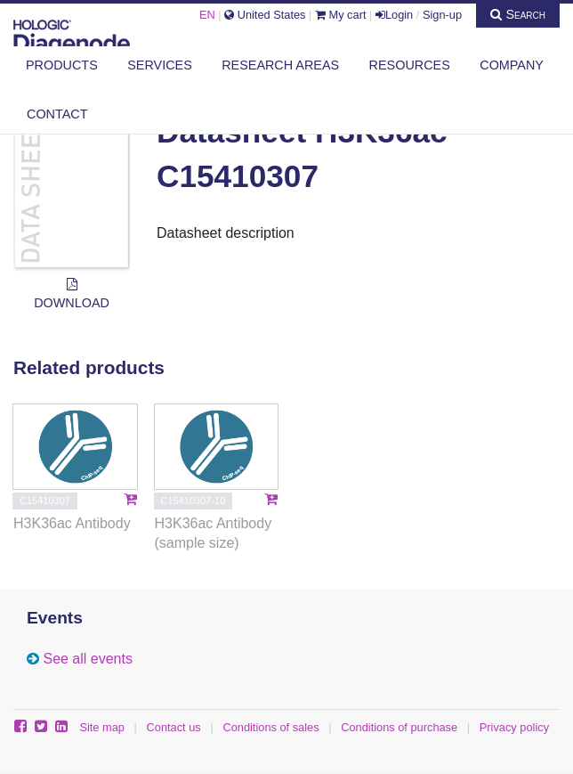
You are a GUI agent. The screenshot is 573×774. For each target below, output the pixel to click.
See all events (88, 658)
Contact (57, 114)
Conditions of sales (270, 727)
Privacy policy (514, 727)
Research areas (280, 65)
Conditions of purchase (399, 727)
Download (71, 294)
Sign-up (442, 14)
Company (512, 65)
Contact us (174, 727)
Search (517, 14)
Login (394, 14)
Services (159, 65)
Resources (409, 65)
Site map (102, 727)
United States (264, 14)
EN (207, 14)
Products (62, 65)
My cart (341, 14)
